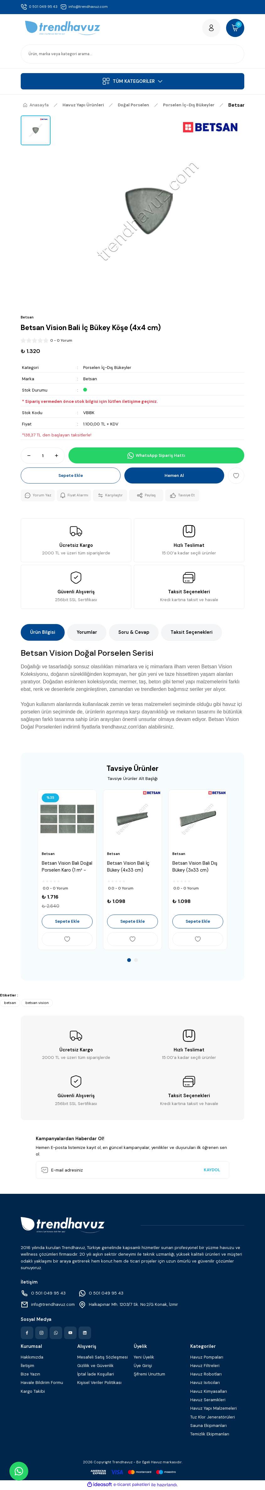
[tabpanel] (67, 870)
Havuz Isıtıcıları (205, 1383)
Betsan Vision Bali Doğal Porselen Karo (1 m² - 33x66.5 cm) (67, 867)
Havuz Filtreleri (204, 1366)
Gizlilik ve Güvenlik (95, 1366)
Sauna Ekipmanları (208, 1426)
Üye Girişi (143, 1366)
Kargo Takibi (33, 1392)
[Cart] (234, 28)
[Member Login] (210, 28)
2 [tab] (136, 961)
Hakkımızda (32, 1357)
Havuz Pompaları (206, 1357)
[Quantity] (43, 456)
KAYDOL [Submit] (212, 1170)
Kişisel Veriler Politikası (99, 1383)
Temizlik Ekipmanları (209, 1435)
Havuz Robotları (206, 1375)
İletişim (27, 1366)
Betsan (90, 379)
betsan (10, 1003)
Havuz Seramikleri (207, 1400)
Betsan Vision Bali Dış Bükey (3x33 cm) (194, 867)
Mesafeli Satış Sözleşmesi (102, 1357)
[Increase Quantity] (59, 456)
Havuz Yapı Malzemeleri (213, 1409)
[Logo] (63, 28)
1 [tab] (129, 961)
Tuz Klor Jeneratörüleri (212, 1417)
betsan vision (37, 1003)
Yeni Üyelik (144, 1357)
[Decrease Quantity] (26, 456)
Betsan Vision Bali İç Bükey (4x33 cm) (128, 867)
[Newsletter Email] (132, 1171)
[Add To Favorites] (236, 476)
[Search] (132, 54)
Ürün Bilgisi (42, 633)
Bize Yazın (30, 1375)
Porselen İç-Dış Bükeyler (107, 368)
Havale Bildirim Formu (42, 1383)
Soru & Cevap (133, 633)
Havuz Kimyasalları (208, 1392)
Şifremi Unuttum (149, 1375)
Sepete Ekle (70, 476)
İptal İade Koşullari (95, 1375)
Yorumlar (87, 633)
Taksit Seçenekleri (191, 633)
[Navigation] (132, 82)
